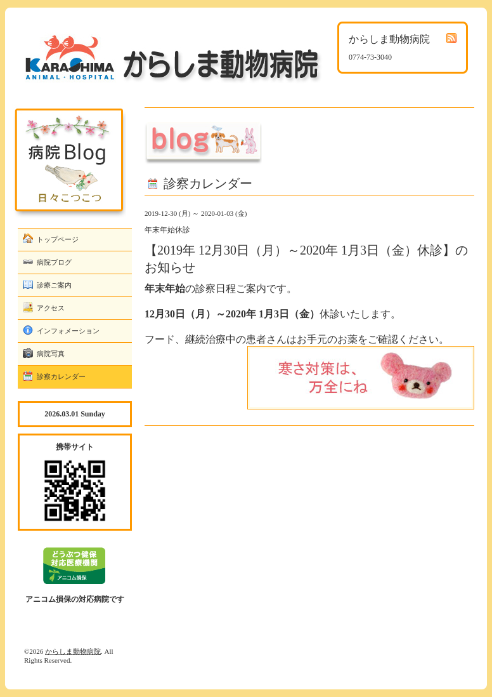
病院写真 (51, 353)
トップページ (58, 239)
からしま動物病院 (73, 651)
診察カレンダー (61, 376)
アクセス (51, 308)
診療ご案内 (54, 285)
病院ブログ (54, 262)
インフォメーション (68, 331)
